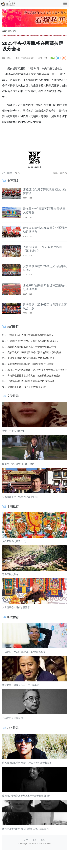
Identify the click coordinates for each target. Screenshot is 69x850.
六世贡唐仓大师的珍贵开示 (16, 607)
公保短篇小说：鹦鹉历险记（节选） (20, 496)
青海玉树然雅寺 (10, 574)
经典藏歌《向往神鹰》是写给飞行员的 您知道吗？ (33, 341)
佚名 (46, 58)
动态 (10, 31)
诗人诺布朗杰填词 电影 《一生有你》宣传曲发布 (27, 762)
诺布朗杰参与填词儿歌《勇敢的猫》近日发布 (30, 364)
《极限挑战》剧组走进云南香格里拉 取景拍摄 (30, 381)
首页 (4, 31)
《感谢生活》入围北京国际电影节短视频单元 (30, 335)
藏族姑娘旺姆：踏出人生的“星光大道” (26, 387)
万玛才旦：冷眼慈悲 (12, 718)
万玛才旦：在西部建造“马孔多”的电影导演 (23, 652)
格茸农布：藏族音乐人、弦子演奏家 (20, 685)
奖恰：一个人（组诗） (13, 430)
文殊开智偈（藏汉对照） (14, 541)
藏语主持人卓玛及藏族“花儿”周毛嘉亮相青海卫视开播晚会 (37, 369)
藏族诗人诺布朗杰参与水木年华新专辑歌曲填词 (31, 346)
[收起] (65, 3)
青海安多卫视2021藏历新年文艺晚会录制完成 (30, 358)
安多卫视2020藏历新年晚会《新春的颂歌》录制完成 (34, 352)
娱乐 (15, 31)
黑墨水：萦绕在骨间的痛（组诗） (19, 463)
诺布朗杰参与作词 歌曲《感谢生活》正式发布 (25, 828)
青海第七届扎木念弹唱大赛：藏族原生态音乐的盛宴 (33, 375)
